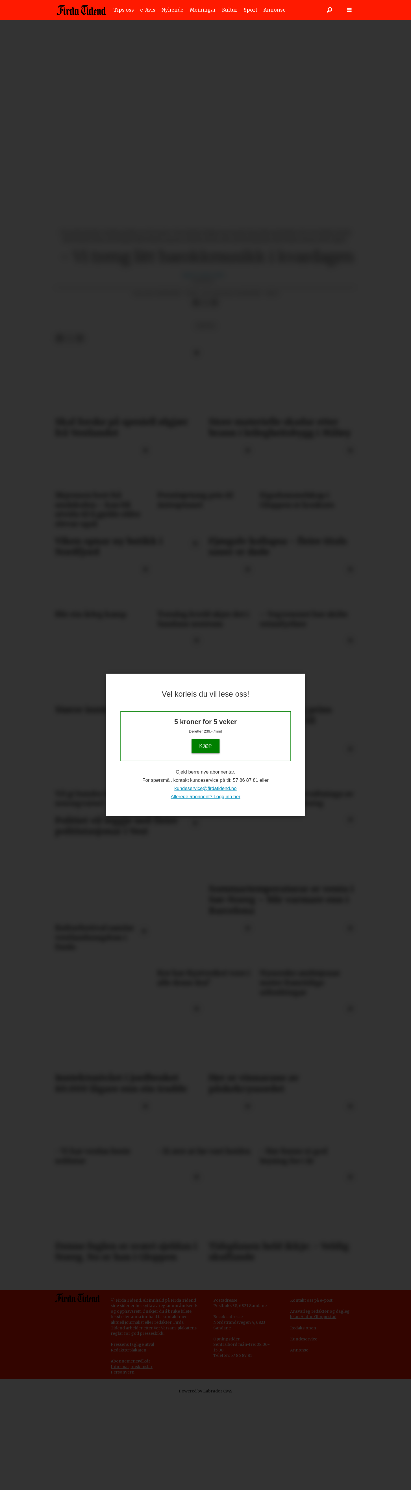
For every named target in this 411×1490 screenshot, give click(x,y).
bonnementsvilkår (132, 1451)
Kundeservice (303, 1429)
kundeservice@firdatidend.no (205, 788)
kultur (205, 416)
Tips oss (124, 10)
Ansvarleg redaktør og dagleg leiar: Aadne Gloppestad (320, 1404)
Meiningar (203, 10)
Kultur (229, 10)
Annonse (275, 10)
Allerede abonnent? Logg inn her (205, 796)
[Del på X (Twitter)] (205, 393)
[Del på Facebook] (196, 393)
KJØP (205, 745)
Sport (250, 10)
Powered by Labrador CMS (205, 1481)
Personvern (122, 1462)
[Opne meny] (349, 10)
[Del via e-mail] (214, 393)
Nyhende (172, 10)
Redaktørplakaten (128, 1440)
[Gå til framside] (81, 10)
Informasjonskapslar (132, 1457)
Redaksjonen (303, 1418)
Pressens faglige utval (132, 1434)
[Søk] (330, 10)
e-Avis (147, 10)
